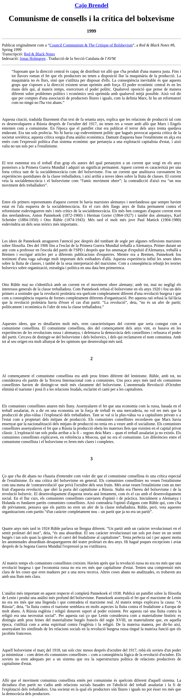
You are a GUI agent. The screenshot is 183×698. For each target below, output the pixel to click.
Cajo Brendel (91, 5)
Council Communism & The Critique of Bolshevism (91, 45)
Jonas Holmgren (33, 58)
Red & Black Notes (39, 54)
